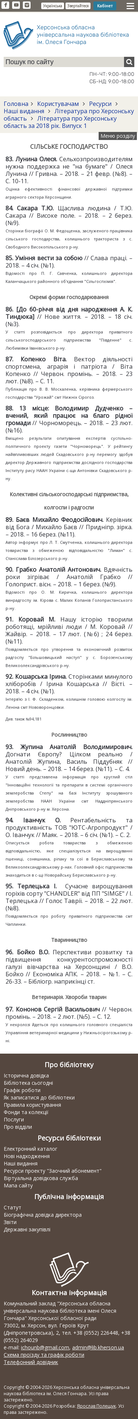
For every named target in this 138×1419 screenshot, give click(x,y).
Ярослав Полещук (96, 1406)
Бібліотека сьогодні (28, 1082)
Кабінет (105, 5)
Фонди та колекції (26, 1112)
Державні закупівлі (27, 1229)
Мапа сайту (18, 1185)
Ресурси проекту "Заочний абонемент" (53, 1170)
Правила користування (32, 1104)
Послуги (14, 1119)
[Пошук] (129, 62)
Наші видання (25, 111)
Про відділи (18, 1126)
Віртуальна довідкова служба (41, 1178)
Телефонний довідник (31, 1362)
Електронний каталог (30, 1148)
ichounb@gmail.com (45, 1347)
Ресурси (100, 104)
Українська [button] (52, 5)
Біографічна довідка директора (43, 1214)
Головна (16, 104)
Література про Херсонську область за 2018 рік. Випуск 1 (60, 122)
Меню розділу (117, 135)
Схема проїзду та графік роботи (44, 1354)
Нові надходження (27, 1156)
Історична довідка (26, 1075)
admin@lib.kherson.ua (98, 1347)
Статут (12, 1207)
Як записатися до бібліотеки (39, 1097)
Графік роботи (22, 1090)
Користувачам (58, 104)
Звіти (10, 1222)
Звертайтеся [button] (78, 5)
